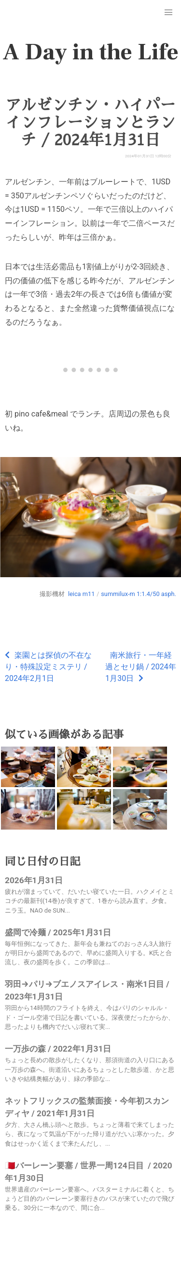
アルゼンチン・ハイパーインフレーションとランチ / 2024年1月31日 (90, 122)
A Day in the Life (90, 52)
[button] (168, 12)
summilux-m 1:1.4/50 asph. (138, 593)
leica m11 (81, 593)
